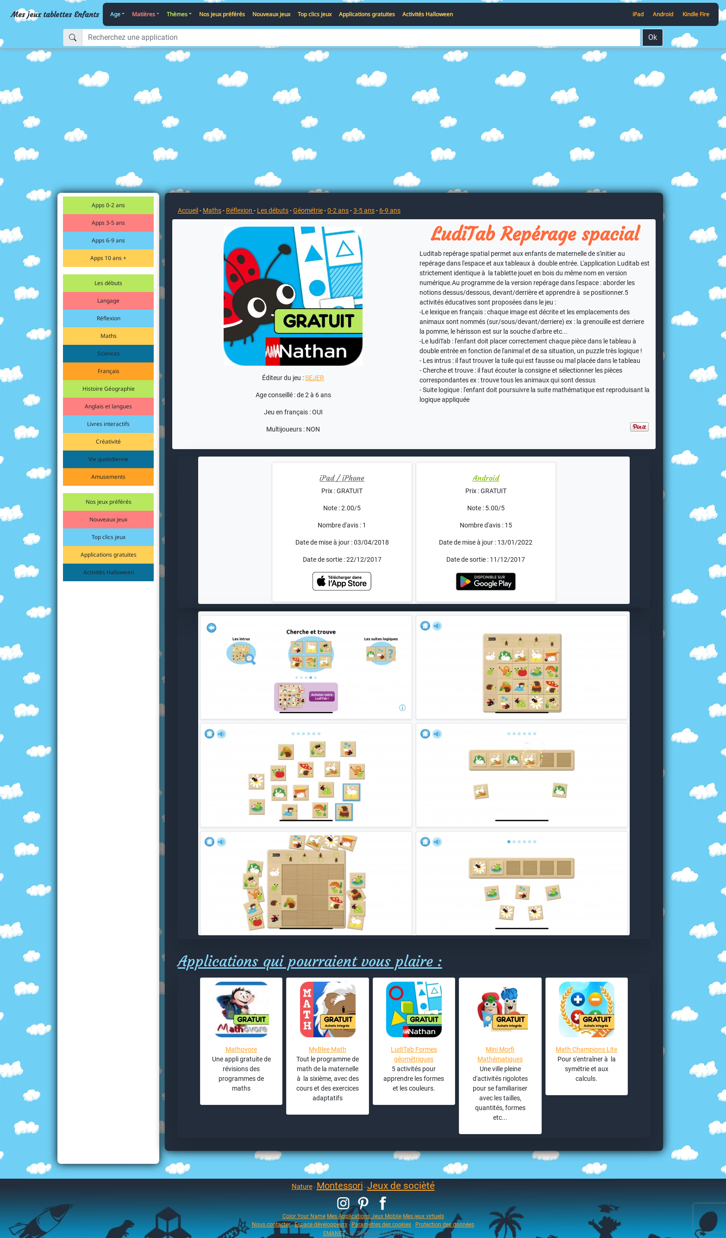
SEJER (314, 377)
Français (108, 371)
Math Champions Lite (586, 1049)
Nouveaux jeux (271, 14)
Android (663, 14)
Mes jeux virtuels (423, 1216)
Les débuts (108, 283)
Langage (108, 301)
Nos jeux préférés (222, 14)
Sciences (108, 353)
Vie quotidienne (108, 459)
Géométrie (308, 210)
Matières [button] (143, 14)
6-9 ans (390, 210)
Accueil (188, 210)
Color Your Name (303, 1216)
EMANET (334, 1233)
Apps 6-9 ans (108, 240)
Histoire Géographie (108, 389)
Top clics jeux (315, 14)
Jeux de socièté (401, 1185)
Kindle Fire (695, 14)
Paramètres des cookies (381, 1224)
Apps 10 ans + (108, 258)
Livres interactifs (108, 424)
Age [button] (115, 14)
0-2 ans (338, 210)
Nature (302, 1186)
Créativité (108, 441)
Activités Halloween (427, 14)
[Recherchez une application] (361, 37)
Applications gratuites (367, 14)
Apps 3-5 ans (108, 223)
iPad (638, 14)
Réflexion (108, 318)
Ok (652, 37)
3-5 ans (364, 210)
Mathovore (241, 1049)
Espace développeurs (320, 1224)
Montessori (340, 1185)
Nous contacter (271, 1224)
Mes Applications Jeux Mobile (364, 1216)
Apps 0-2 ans (108, 205)
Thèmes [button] (177, 14)
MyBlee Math (327, 1049)
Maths (108, 336)
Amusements (108, 477)
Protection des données (444, 1224)
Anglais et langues (108, 406)
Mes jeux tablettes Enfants (55, 14)
